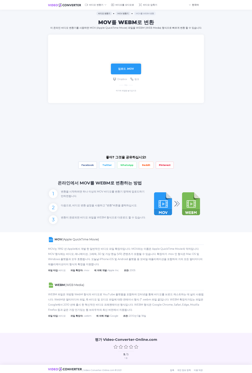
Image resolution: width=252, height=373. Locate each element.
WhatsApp (126, 164)
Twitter (107, 164)
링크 (134, 78)
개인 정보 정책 (186, 368)
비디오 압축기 (148, 4)
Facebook (87, 164)
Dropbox (120, 78)
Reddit (146, 164)
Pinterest (165, 164)
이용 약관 (199, 368)
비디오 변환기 (95, 4)
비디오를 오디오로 (122, 4)
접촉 (175, 368)
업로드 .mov (126, 68)
